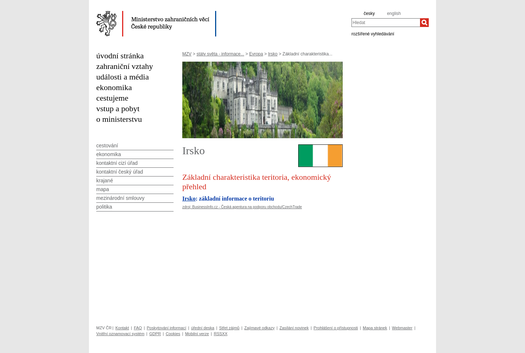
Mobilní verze (197, 333)
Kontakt (122, 328)
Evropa (256, 54)
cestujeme (112, 97)
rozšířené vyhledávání (372, 33)
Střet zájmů (229, 328)
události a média (122, 76)
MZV (186, 54)
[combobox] (385, 22)
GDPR (155, 333)
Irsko (272, 54)
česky (369, 13)
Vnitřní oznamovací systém (120, 333)
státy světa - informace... (220, 54)
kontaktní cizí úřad (117, 163)
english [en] (394, 13)
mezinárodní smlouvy (120, 198)
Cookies (173, 333)
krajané (104, 180)
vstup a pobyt (118, 108)
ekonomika (114, 87)
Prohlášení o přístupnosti (336, 328)
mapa (102, 189)
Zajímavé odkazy (259, 328)
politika (104, 207)
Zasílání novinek (294, 328)
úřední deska (202, 328)
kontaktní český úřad (119, 172)
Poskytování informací (166, 328)
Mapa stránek (375, 328)
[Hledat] (424, 22)
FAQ (138, 328)
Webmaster (402, 328)
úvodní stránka (120, 55)
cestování (107, 145)
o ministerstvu (119, 119)
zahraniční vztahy (124, 66)
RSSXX (220, 333)
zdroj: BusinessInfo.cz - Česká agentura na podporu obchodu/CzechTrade (242, 207)
